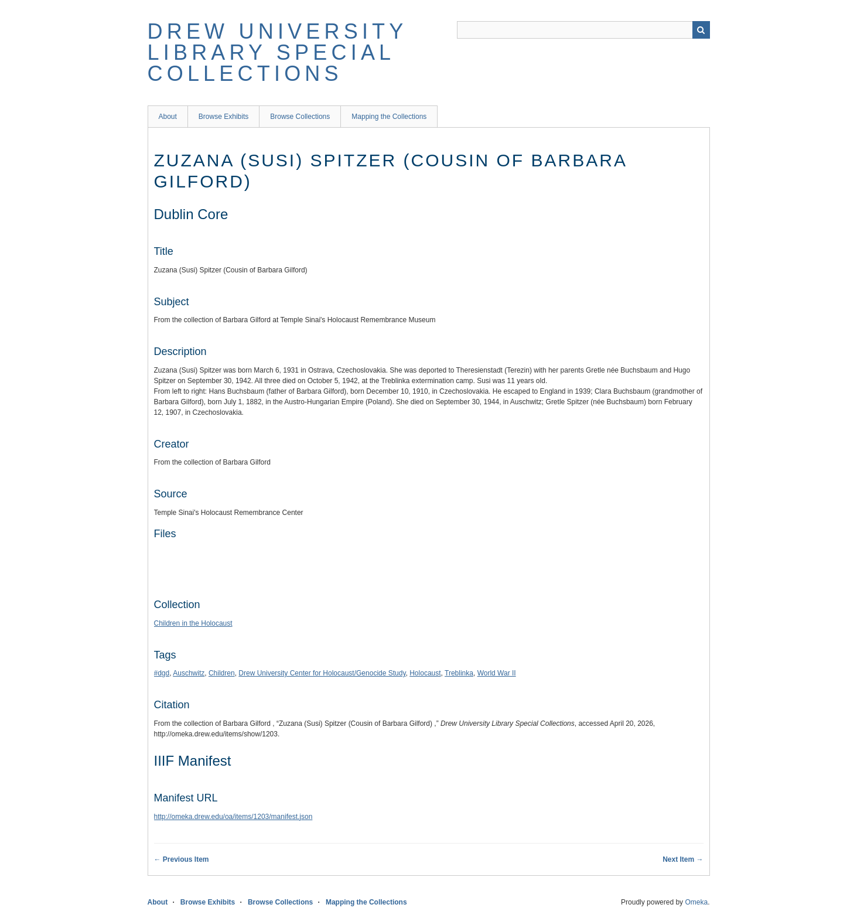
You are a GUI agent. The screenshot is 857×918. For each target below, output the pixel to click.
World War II (496, 673)
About (168, 116)
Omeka (696, 902)
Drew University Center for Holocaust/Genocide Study (321, 673)
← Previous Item (181, 859)
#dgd (162, 673)
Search (701, 30)
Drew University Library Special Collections (277, 52)
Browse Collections (300, 116)
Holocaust (425, 673)
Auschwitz (188, 673)
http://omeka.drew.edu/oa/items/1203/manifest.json (233, 817)
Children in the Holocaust (193, 623)
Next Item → (683, 859)
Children (222, 673)
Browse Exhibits (223, 116)
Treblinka (459, 673)
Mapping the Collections (388, 116)
